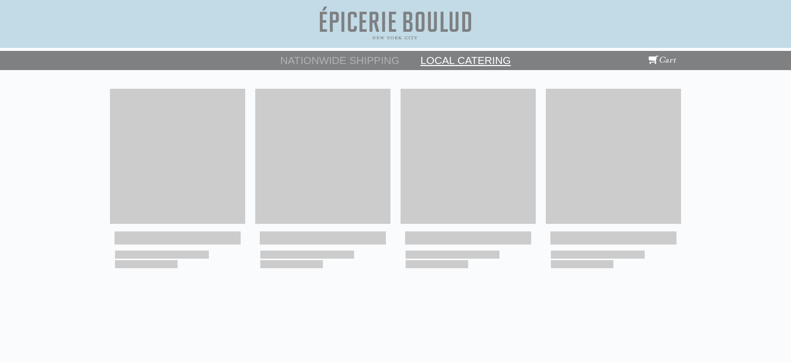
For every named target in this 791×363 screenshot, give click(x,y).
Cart (662, 60)
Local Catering (465, 60)
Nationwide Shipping (339, 60)
